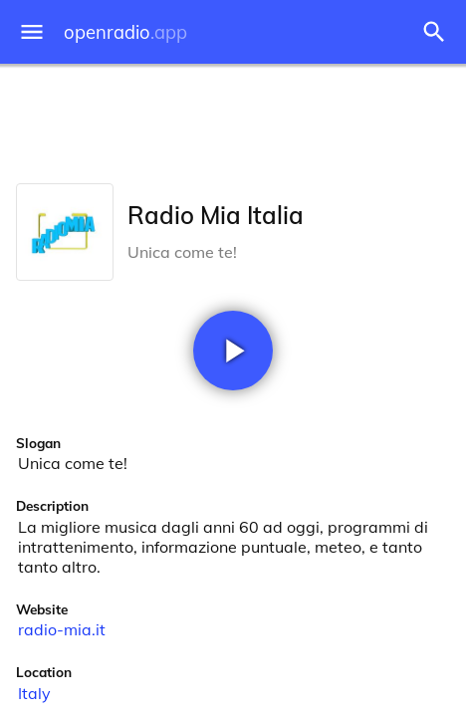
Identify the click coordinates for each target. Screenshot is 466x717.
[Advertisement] (233, 119)
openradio (125, 32)
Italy (34, 693)
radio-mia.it (62, 629)
